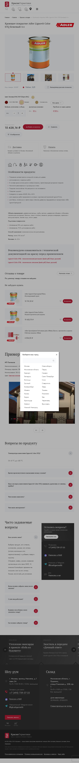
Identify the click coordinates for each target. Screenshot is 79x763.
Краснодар (28, 400)
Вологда (27, 380)
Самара (44, 373)
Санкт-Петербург (48, 376)
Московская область (31, 369)
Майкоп (27, 404)
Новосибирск (47, 366)
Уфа (43, 397)
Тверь (44, 387)
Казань (26, 394)
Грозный (27, 383)
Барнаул (27, 373)
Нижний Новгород (31, 407)
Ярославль (46, 404)
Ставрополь (46, 383)
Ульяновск (45, 394)
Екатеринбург (29, 387)
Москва (26, 366)
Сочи (44, 380)
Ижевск (27, 390)
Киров (26, 397)
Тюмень (44, 390)
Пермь (44, 369)
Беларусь (27, 376)
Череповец (46, 400)
